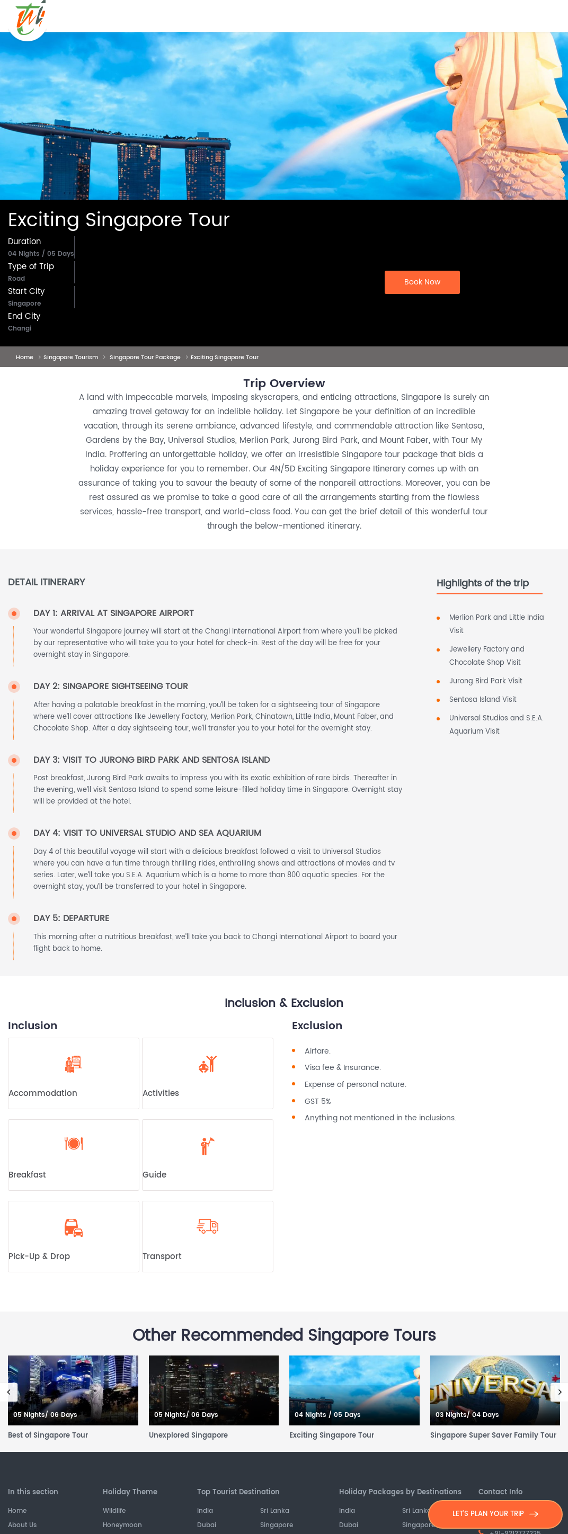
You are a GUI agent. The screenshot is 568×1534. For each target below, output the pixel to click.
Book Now (422, 282)
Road (16, 279)
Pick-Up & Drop (39, 1257)
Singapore (24, 304)
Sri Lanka (274, 1511)
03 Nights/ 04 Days (467, 1415)
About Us (22, 1525)
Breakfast (27, 1175)
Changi (19, 329)
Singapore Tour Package (145, 357)
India (205, 1511)
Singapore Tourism (70, 357)
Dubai (206, 1525)
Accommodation (42, 1094)
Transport (162, 1257)
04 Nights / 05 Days (41, 254)
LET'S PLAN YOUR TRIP (495, 1514)
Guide (154, 1175)
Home (24, 357)
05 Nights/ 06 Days (45, 1415)
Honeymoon (122, 1525)
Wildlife (114, 1511)
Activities (161, 1094)
